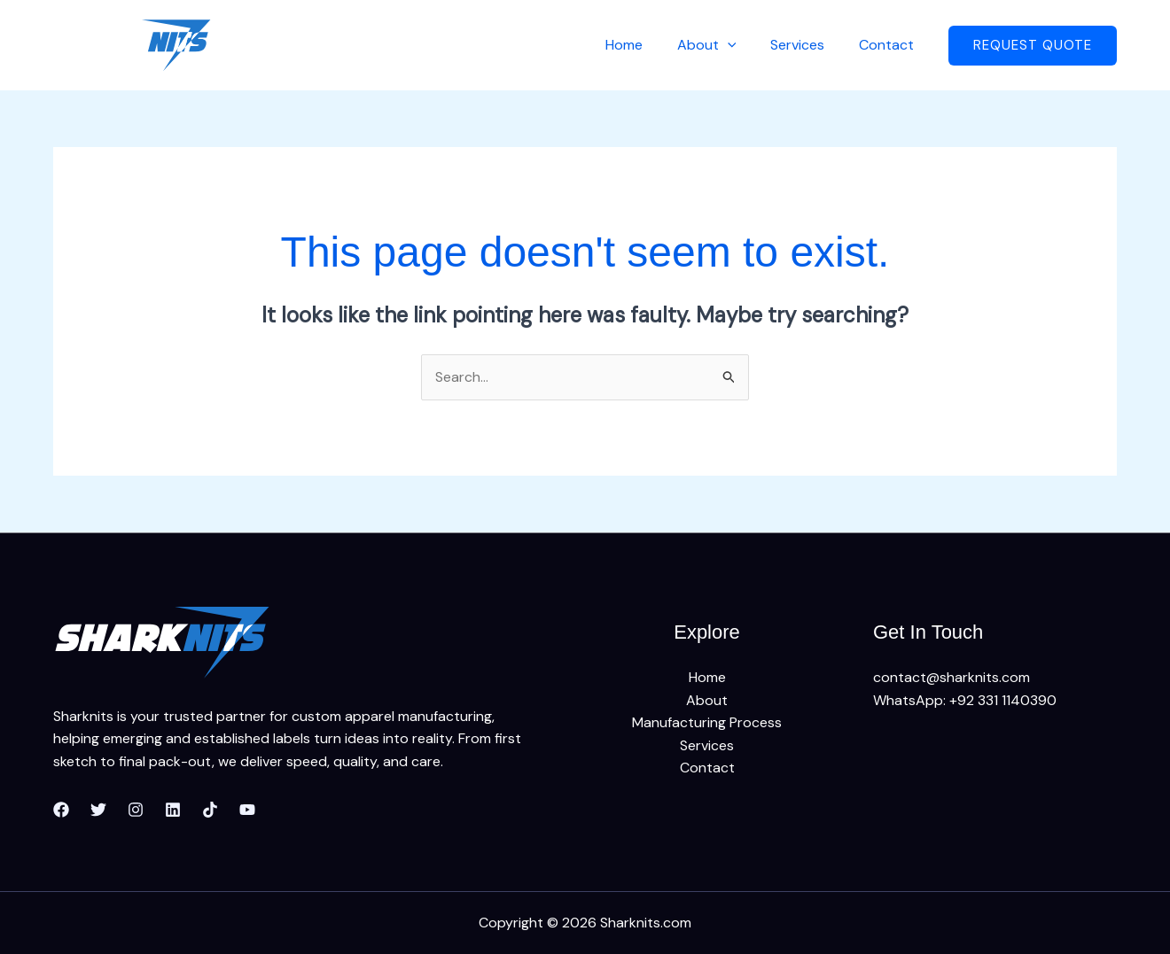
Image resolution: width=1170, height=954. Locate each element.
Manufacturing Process (707, 722)
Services (806, 44)
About (721, 44)
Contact (889, 44)
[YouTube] (247, 810)
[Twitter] (98, 810)
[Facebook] (61, 810)
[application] (742, 44)
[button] (1032, 46)
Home (644, 44)
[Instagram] (136, 810)
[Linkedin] (173, 810)
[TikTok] (210, 810)
